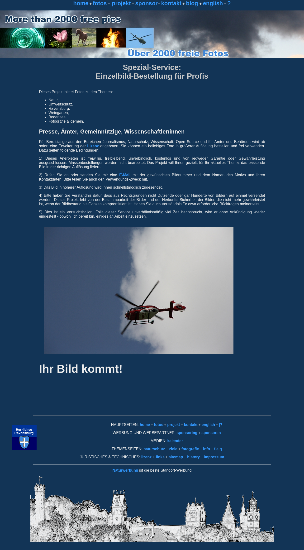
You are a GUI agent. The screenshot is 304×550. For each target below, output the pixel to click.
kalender (175, 441)
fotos (100, 3)
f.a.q (218, 449)
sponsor (146, 3)
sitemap (176, 457)
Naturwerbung (125, 470)
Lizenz (93, 146)
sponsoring (187, 433)
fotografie (190, 449)
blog (192, 3)
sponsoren (211, 433)
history (193, 457)
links (160, 457)
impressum (214, 457)
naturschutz (154, 449)
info (206, 449)
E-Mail (123, 175)
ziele (172, 449)
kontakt (171, 3)
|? (220, 425)
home (80, 3)
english (213, 3)
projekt (120, 3)
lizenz (146, 457)
